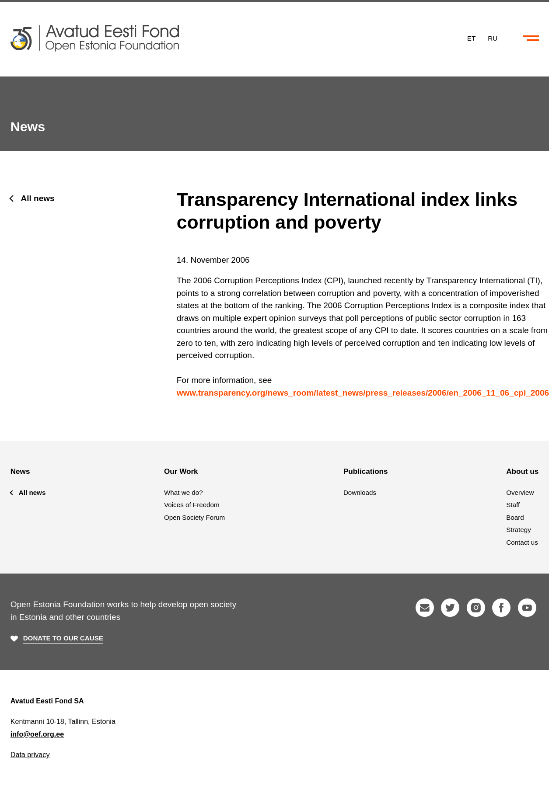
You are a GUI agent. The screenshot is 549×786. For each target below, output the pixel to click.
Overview (520, 492)
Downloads (359, 492)
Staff (513, 504)
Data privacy (30, 754)
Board (515, 517)
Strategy (518, 529)
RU (492, 38)
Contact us (522, 542)
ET (471, 38)
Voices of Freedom (192, 504)
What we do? (183, 492)
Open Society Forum (194, 517)
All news (38, 198)
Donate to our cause (63, 638)
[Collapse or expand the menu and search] (530, 38)
